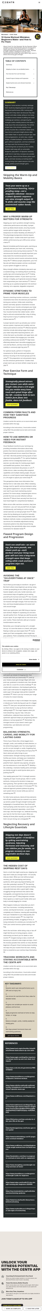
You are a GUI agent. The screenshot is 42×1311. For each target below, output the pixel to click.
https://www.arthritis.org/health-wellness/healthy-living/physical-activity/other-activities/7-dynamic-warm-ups (20, 1087)
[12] (27, 677)
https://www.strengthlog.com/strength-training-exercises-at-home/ (20, 1166)
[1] (34, 232)
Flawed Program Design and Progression (17, 78)
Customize (21, 669)
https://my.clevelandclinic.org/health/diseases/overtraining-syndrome (20, 1192)
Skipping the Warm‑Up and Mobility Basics (17, 69)
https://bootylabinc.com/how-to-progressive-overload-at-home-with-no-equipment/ (20, 1157)
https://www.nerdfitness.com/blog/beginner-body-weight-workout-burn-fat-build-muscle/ (21, 1147)
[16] (24, 884)
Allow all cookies (21, 664)
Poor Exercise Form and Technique (15, 74)
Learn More (11, 168)
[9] (10, 498)
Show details (33, 659)
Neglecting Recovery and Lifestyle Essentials (18, 83)
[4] (34, 309)
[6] (15, 319)
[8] (31, 477)
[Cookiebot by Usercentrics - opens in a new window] (32, 640)
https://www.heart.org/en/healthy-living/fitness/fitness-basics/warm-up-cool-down (20, 1049)
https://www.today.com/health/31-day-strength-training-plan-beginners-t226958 (20, 1183)
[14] (36, 750)
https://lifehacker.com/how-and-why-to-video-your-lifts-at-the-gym (20, 1120)
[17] (17, 896)
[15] (13, 772)
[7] (21, 458)
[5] (28, 347)
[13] (11, 694)
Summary (9, 65)
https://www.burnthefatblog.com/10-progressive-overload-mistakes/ (20, 1137)
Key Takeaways (11, 87)
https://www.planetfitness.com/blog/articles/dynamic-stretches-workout (20, 1077)
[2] (11, 260)
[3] (9, 242)
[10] (27, 596)
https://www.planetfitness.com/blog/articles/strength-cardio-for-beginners (20, 1174)
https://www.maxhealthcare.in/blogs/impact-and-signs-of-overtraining (20, 1209)
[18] (22, 916)
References (9, 92)
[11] (32, 684)
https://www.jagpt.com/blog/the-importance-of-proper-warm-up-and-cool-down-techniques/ (21, 1059)
